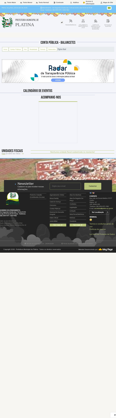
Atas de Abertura (75, 195)
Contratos (73, 204)
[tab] (61, 22)
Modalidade (33, 49)
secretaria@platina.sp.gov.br (103, 208)
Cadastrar (93, 186)
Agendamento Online (57, 195)
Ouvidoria (73, 221)
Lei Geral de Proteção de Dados (102, 234)
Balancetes (52, 49)
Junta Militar (53, 221)
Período (42, 49)
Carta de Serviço (55, 202)
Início (5, 49)
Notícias (72, 218)
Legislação (73, 207)
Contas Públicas (15, 49)
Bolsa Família (54, 198)
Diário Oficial (54, 218)
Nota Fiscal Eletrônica (77, 214)
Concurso (53, 205)
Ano (25, 49)
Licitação (73, 211)
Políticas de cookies (97, 229)
